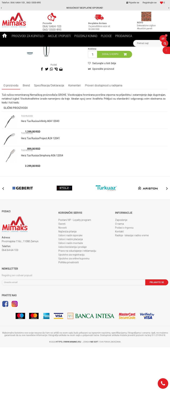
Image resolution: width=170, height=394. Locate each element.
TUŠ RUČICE (50, 49)
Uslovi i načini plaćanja (70, 285)
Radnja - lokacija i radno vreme (132, 282)
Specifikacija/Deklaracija (49, 132)
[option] (85, 8)
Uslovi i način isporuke (70, 282)
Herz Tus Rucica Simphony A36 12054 (42, 202)
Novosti (62, 274)
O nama (119, 270)
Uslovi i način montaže (70, 289)
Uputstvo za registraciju (71, 301)
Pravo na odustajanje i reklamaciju (77, 297)
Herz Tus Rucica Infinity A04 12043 (40, 167)
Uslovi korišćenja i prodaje (72, 293)
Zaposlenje (121, 266)
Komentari (74, 132)
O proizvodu (11, 132)
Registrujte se (149, 2)
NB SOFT (94, 388)
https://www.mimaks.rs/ (69, 388)
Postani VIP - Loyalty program (74, 266)
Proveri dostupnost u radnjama (103, 132)
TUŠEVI (37, 49)
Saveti (61, 270)
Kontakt (119, 278)
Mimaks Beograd (10, 49)
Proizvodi (26, 49)
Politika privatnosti (68, 309)
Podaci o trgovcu (124, 274)
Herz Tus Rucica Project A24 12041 (40, 185)
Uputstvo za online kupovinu (73, 305)
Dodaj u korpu (110, 101)
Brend (26, 132)
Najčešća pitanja (67, 278)
